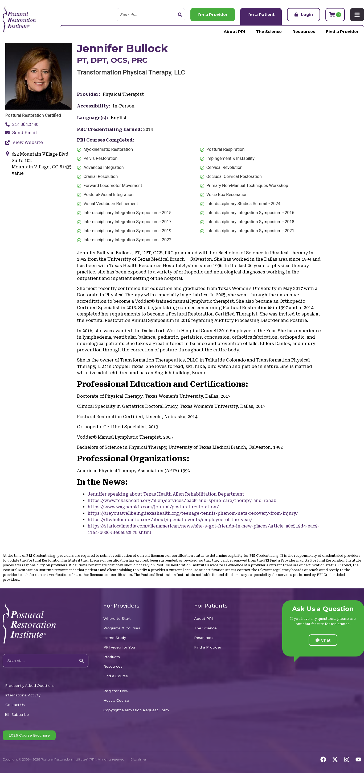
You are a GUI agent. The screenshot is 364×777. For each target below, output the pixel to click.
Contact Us (14, 705)
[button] (323, 640)
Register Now (115, 691)
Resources (303, 31)
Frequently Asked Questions (29, 685)
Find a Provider (342, 31)
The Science (269, 31)
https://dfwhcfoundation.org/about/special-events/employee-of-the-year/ (170, 519)
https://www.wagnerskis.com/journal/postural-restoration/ (153, 506)
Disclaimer (138, 759)
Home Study (114, 637)
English (119, 117)
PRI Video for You (119, 647)
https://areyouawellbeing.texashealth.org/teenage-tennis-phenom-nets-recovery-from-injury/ (193, 513)
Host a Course (116, 700)
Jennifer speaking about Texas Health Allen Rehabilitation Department (166, 494)
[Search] (180, 14)
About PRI (234, 31)
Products (111, 657)
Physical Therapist (123, 94)
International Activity (22, 695)
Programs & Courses (121, 628)
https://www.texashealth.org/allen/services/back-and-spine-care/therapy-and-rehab (182, 500)
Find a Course (115, 676)
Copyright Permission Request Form (136, 710)
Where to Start (117, 618)
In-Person (123, 106)
